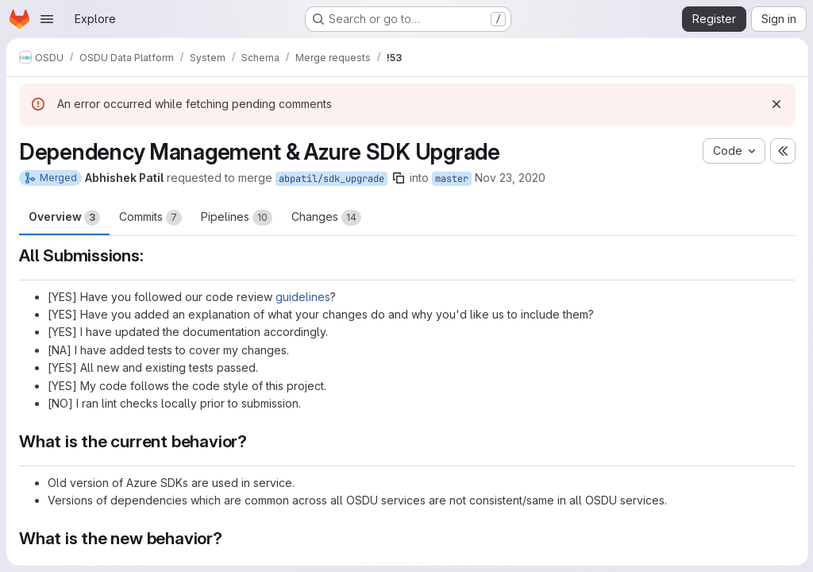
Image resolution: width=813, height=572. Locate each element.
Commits (150, 218)
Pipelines (236, 218)
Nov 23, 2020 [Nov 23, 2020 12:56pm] (510, 177)
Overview (64, 218)
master (451, 178)
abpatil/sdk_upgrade (331, 178)
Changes (326, 218)
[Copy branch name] (398, 177)
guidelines (302, 296)
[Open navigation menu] (47, 19)
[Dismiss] (774, 104)
